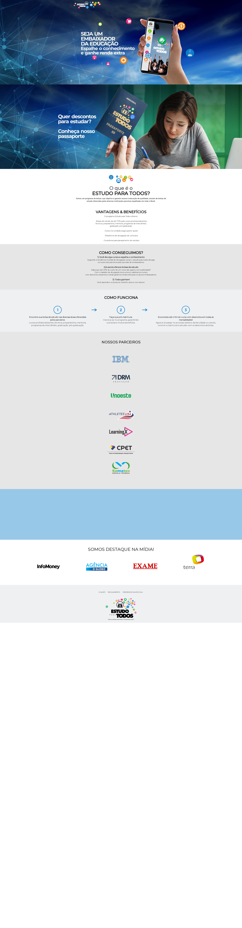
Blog (149, 5)
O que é (102, 592)
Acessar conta (161, 5)
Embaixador (108, 5)
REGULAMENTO (114, 592)
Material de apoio (136, 5)
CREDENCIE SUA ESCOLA (133, 592)
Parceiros (121, 5)
